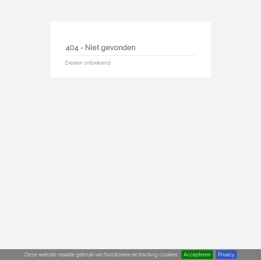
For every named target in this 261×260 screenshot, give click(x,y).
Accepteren (197, 254)
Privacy (226, 254)
